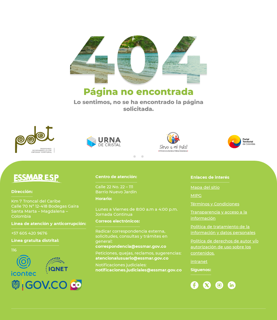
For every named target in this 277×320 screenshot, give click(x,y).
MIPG (196, 195)
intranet (199, 261)
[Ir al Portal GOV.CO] (39, 285)
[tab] (134, 156)
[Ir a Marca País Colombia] (76, 285)
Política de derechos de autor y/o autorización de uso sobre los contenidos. (224, 247)
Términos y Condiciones (215, 203)
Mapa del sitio (205, 187)
